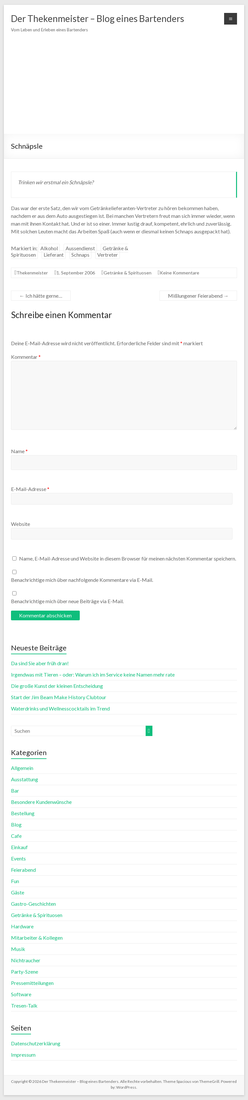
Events (18, 858)
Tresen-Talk (24, 1005)
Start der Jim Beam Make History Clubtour (58, 697)
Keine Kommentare (179, 272)
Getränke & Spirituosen (127, 272)
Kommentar (26, 357)
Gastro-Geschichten (33, 904)
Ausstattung (24, 779)
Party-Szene (24, 971)
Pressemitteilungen (32, 983)
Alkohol (49, 248)
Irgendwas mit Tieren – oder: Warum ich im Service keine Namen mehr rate (93, 674)
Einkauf (19, 847)
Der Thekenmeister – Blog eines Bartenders (97, 18)
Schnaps (80, 254)
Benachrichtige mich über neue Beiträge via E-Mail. (67, 601)
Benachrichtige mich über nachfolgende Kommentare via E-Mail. (82, 580)
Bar (15, 790)
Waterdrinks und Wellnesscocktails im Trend (60, 708)
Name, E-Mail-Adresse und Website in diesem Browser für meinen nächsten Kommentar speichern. (127, 558)
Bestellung (23, 813)
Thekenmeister (32, 272)
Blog (16, 824)
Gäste (17, 892)
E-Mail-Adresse (30, 489)
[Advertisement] (124, 83)
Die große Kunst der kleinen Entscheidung (57, 686)
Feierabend (23, 870)
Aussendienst (80, 248)
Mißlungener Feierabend (198, 296)
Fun (15, 881)
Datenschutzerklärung (35, 1043)
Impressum (23, 1055)
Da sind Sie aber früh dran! (40, 663)
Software (21, 994)
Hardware (22, 926)
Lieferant (54, 254)
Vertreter (107, 254)
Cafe (16, 836)
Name (19, 451)
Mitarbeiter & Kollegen (37, 937)
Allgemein (22, 768)
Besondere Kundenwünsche (41, 802)
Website (20, 524)
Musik (18, 949)
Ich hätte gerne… (40, 296)
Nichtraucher (25, 960)
